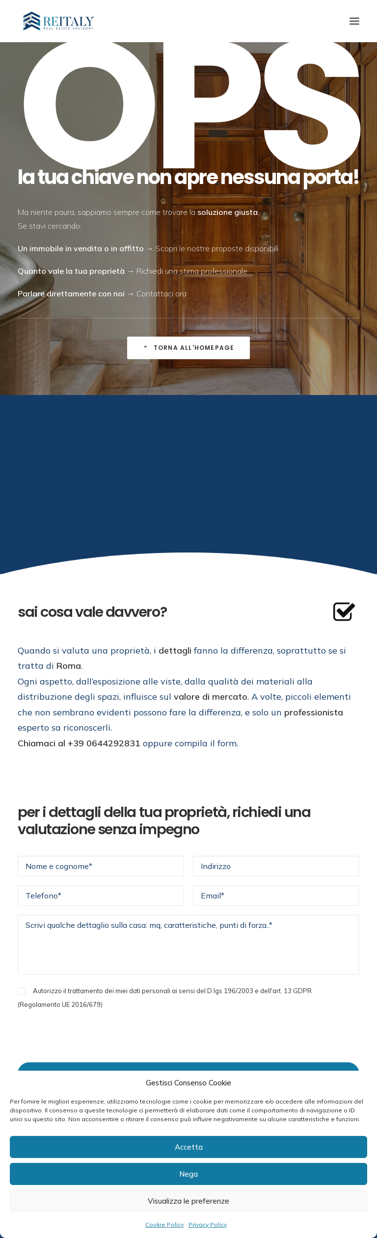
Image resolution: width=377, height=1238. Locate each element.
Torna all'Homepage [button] (189, 347)
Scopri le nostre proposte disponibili (217, 248)
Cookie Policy (164, 1224)
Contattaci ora (161, 293)
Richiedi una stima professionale (191, 271)
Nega (188, 1174)
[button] (354, 21)
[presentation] (92, 1030)
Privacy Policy (207, 1224)
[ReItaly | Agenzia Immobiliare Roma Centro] (59, 21)
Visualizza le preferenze (188, 1201)
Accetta (189, 1147)
